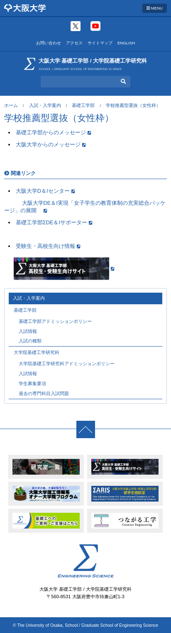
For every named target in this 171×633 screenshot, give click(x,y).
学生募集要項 (32, 383)
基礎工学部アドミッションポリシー (55, 321)
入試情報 (28, 331)
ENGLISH (126, 43)
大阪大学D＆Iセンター (43, 191)
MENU (155, 8)
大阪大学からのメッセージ (48, 144)
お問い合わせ (48, 43)
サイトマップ (100, 43)
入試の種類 (30, 340)
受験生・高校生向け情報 (45, 246)
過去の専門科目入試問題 (44, 393)
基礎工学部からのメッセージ (51, 132)
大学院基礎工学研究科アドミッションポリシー (67, 363)
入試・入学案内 (45, 105)
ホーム (11, 105)
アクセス (74, 43)
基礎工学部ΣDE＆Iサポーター (51, 222)
